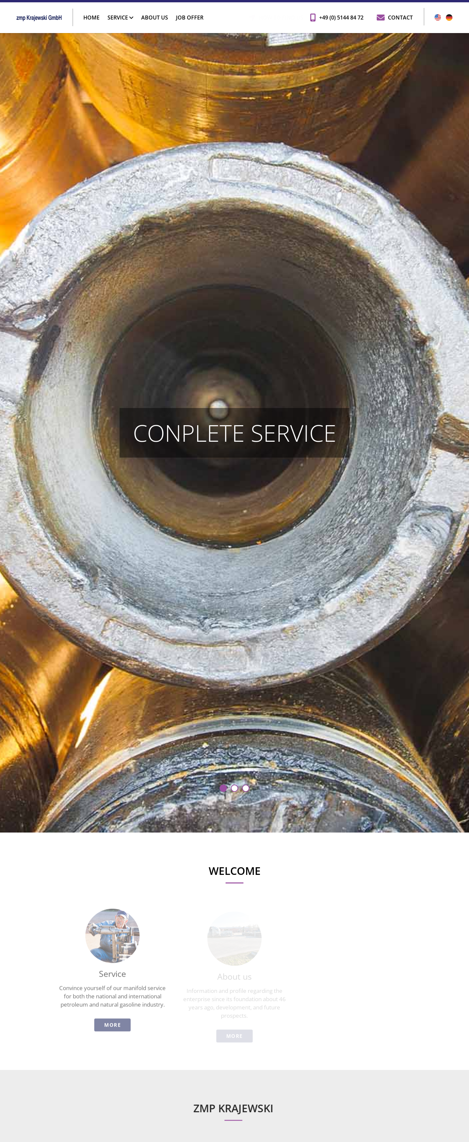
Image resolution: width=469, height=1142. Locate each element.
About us (154, 17)
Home (91, 17)
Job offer (189, 17)
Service (120, 17)
